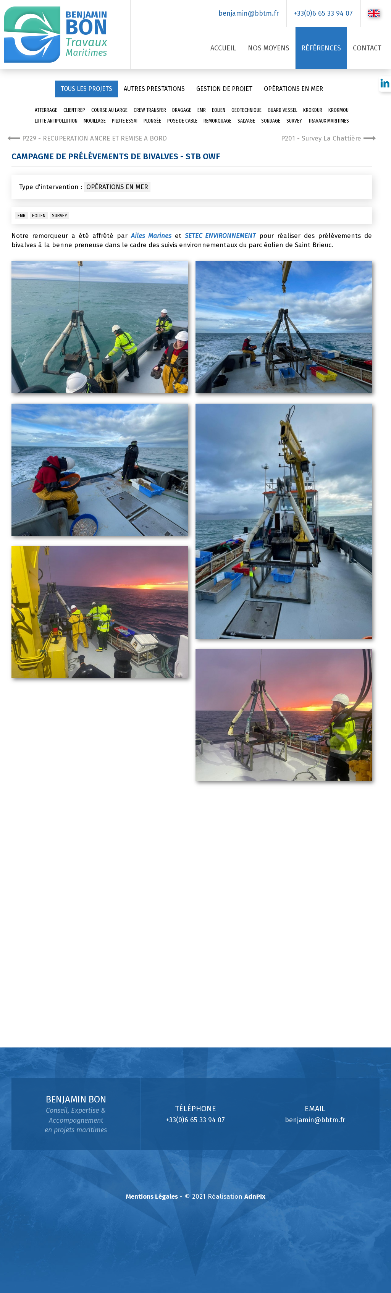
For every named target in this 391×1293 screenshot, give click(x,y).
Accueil (223, 48)
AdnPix (254, 1197)
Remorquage (217, 121)
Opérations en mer (293, 88)
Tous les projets (86, 88)
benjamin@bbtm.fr (248, 13)
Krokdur (312, 110)
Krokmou (338, 110)
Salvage (246, 121)
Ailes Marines (151, 236)
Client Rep (74, 110)
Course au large (109, 110)
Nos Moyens (268, 48)
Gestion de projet (224, 88)
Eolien (218, 110)
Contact (367, 48)
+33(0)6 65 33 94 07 (323, 13)
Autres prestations (154, 88)
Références (321, 48)
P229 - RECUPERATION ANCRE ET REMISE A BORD (87, 138)
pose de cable (182, 121)
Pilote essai (124, 121)
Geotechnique (246, 110)
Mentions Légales (152, 1197)
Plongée (152, 121)
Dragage (181, 110)
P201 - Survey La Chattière (328, 138)
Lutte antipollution (56, 121)
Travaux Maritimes (328, 121)
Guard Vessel (282, 110)
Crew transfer (150, 110)
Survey (294, 121)
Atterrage (46, 110)
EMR (201, 110)
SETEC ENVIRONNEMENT (220, 236)
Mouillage (95, 121)
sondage (270, 121)
